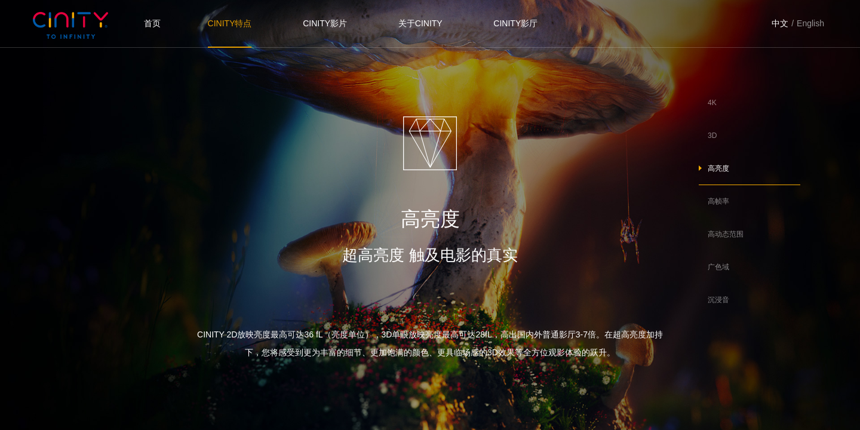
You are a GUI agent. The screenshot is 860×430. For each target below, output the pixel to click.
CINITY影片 (325, 23)
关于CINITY (420, 23)
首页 (152, 23)
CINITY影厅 (515, 23)
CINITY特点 (230, 23)
